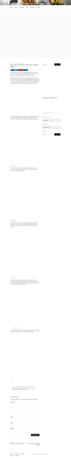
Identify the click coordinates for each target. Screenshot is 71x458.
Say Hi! (38, 7)
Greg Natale (13, 220)
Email (11, 422)
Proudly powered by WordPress (42, 454)
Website (12, 428)
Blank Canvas (31, 79)
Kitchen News (32, 7)
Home (11, 7)
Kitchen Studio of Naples (26, 4)
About (16, 7)
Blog (27, 7)
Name (11, 417)
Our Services (21, 7)
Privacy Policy (33, 454)
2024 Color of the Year (17, 388)
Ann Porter (21, 63)
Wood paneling (23, 389)
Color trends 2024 (27, 388)
